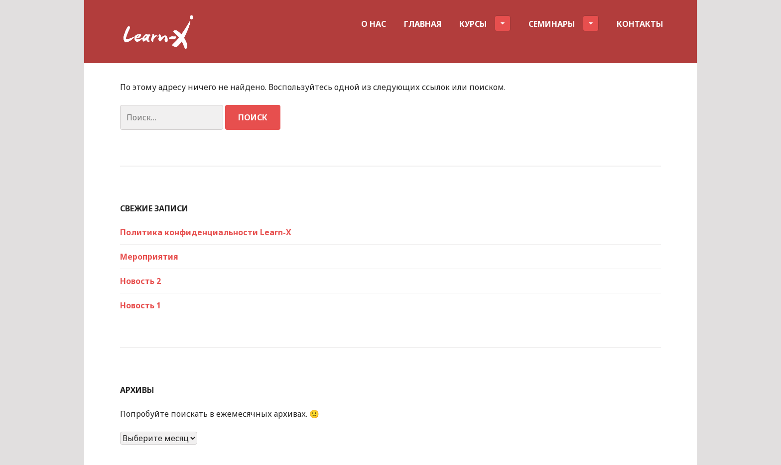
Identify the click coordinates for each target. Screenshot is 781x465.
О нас (373, 23)
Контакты (640, 23)
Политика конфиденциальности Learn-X (205, 232)
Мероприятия (149, 256)
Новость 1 (140, 305)
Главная (422, 23)
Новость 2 (140, 281)
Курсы (485, 23)
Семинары (563, 23)
